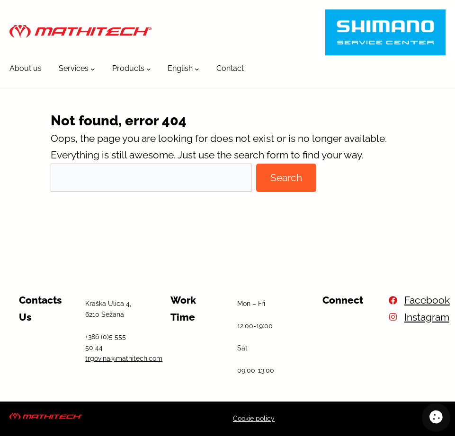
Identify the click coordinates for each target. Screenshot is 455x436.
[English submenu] (197, 68)
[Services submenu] (92, 68)
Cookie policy (254, 418)
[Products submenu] (148, 68)
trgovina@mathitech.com (123, 358)
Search (286, 177)
